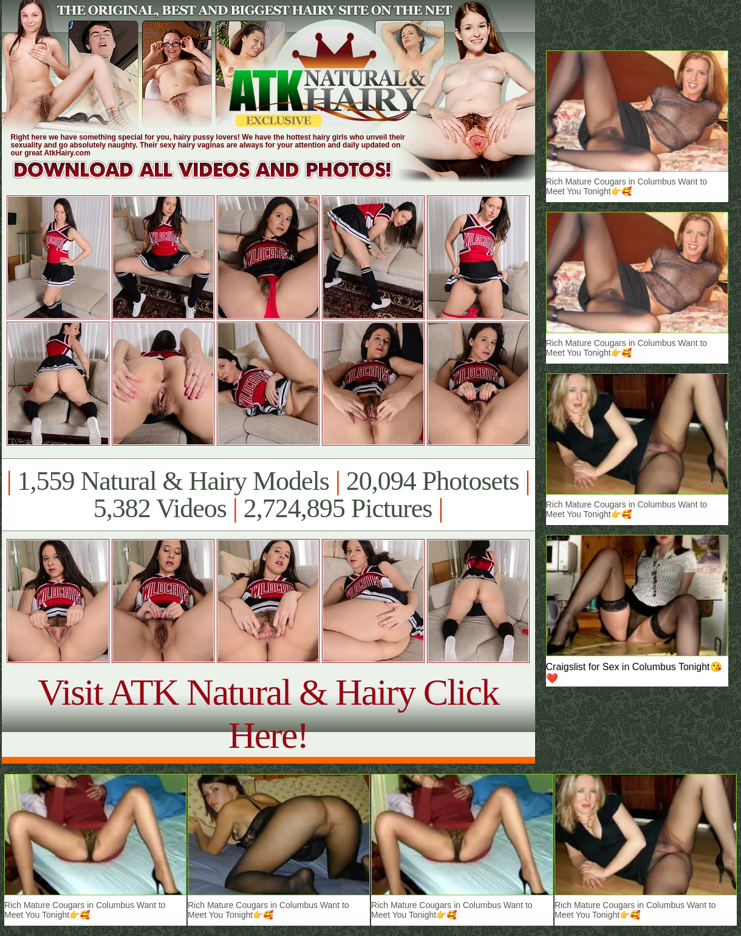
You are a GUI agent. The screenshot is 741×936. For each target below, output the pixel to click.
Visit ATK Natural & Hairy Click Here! (268, 713)
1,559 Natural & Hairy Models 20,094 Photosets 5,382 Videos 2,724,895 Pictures (268, 494)
